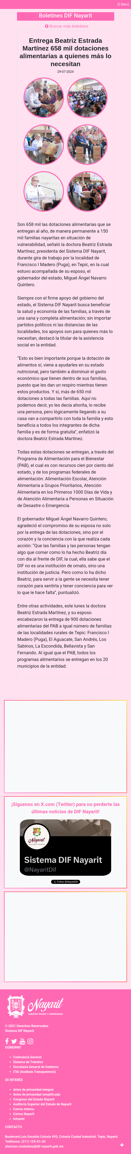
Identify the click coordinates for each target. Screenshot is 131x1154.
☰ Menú (123, 4)
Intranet (18, 1119)
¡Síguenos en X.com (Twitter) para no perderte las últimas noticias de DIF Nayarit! (65, 808)
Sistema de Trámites (28, 1062)
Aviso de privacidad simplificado (36, 1094)
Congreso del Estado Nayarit (33, 1099)
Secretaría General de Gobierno (36, 1067)
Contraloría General (27, 1057)
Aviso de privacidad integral (33, 1090)
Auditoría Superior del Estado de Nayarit (42, 1104)
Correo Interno (23, 1109)
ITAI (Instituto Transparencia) (34, 1072)
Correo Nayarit (23, 1114)
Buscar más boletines (66, 26)
